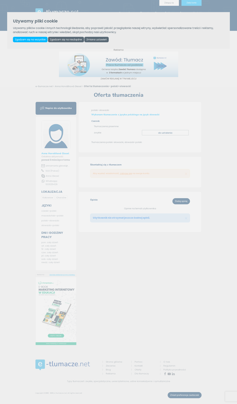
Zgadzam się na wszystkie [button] (30, 39)
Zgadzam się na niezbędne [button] (66, 39)
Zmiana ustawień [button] (97, 39)
